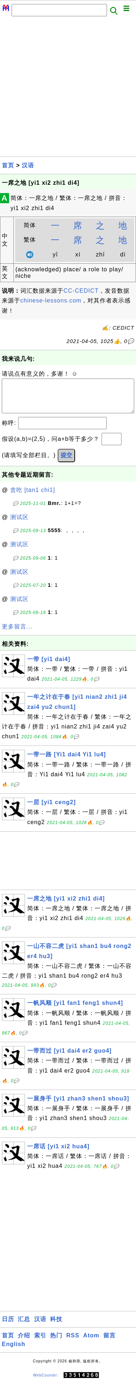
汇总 (24, 1326)
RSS (72, 1343)
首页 (8, 165)
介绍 (24, 1343)
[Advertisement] (68, 88)
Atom (91, 1343)
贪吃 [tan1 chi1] (32, 497)
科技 (56, 1326)
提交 (66, 462)
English (13, 1351)
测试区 (19, 524)
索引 (40, 1343)
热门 (56, 1343)
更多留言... (17, 634)
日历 (8, 1326)
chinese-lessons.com (50, 300)
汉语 (28, 165)
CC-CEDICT (81, 291)
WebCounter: (45, 1382)
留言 (109, 1343)
